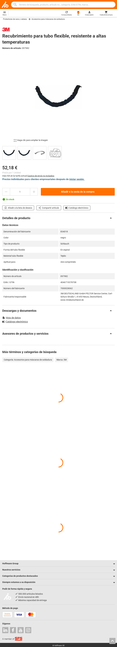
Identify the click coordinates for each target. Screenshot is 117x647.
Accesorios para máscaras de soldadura (48, 19)
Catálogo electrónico (76, 208)
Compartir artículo (48, 208)
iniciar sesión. (77, 179)
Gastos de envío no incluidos (40, 176)
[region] (58, 152)
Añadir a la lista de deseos (18, 208)
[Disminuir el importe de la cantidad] (6, 192)
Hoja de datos (11, 317)
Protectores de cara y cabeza (15, 19)
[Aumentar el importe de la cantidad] (34, 192)
